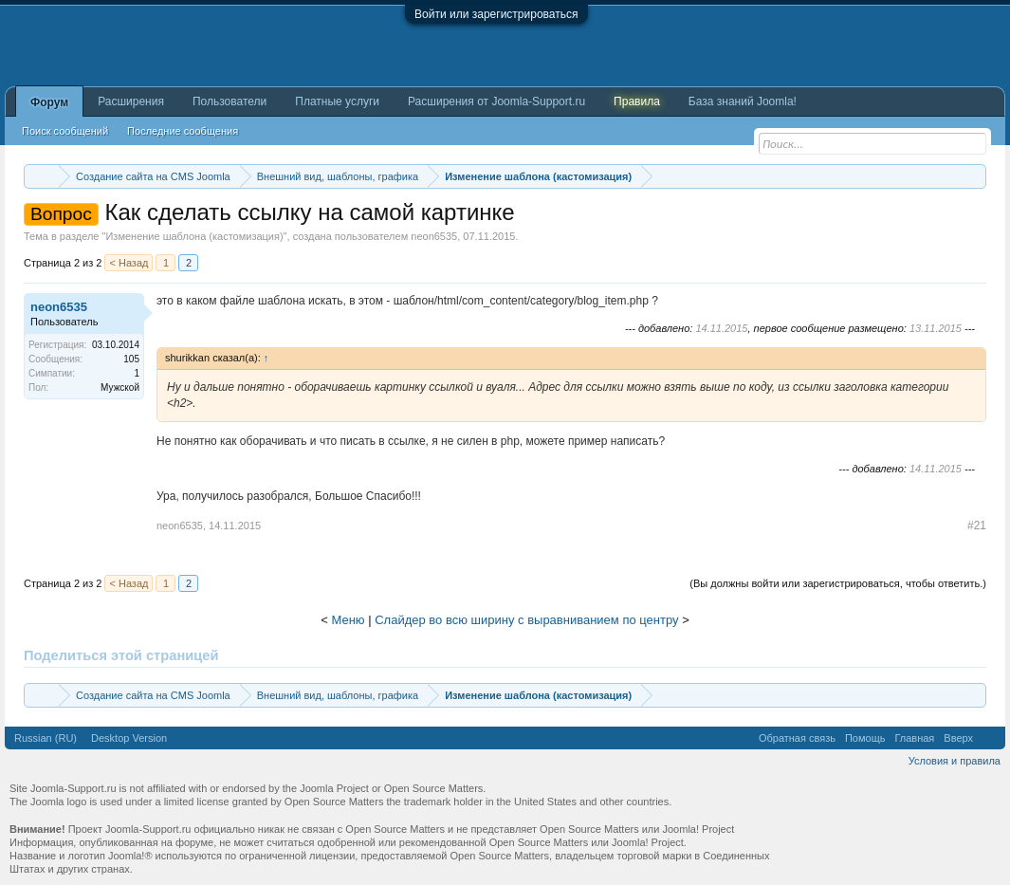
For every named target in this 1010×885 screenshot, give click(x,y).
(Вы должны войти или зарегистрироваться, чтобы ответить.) (837, 583)
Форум (49, 102)
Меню (347, 620)
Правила (637, 101)
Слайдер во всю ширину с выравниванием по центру (526, 620)
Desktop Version (129, 738)
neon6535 (434, 236)
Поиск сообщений (65, 131)
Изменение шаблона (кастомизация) (194, 236)
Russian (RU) (45, 738)
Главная (914, 738)
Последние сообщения (182, 131)
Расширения (131, 101)
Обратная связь (797, 738)
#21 (976, 525)
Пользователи (229, 101)
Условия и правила (955, 760)
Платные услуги (337, 101)
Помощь (865, 738)
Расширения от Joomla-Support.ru (496, 101)
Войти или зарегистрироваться (496, 14)
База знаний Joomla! (743, 101)
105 (131, 359)
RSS (989, 738)
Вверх (958, 738)
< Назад (128, 262)
